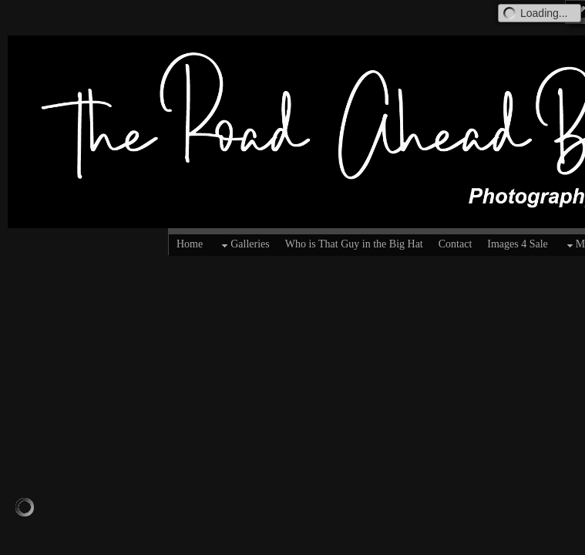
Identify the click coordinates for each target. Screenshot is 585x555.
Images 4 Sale (517, 244)
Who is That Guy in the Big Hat (354, 244)
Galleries (244, 245)
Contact (455, 244)
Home (190, 244)
